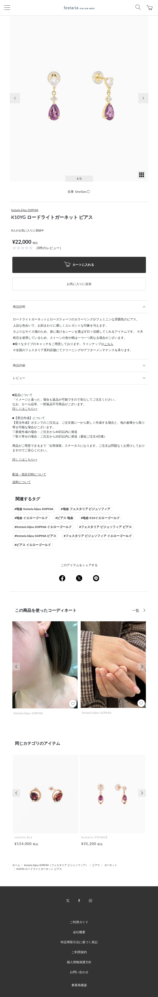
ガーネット (110, 865)
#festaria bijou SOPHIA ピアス (36, 536)
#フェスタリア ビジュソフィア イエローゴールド (98, 536)
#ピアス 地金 (64, 518)
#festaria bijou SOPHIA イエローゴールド (43, 527)
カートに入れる (79, 265)
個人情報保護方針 (79, 962)
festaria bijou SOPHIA (25, 210)
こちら (108, 344)
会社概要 (79, 932)
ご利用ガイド (79, 922)
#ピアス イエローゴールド (33, 545)
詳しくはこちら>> (25, 409)
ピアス (96, 865)
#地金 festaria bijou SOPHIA (34, 509)
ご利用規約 (79, 952)
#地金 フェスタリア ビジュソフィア (85, 509)
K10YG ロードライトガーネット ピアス (39, 868)
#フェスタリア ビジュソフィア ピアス (105, 527)
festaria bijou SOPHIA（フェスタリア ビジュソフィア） (56, 865)
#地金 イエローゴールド (31, 518)
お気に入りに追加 (79, 284)
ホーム (16, 865)
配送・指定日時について (29, 474)
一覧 (136, 610)
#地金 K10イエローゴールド (100, 518)
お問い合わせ (79, 972)
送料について (21, 482)
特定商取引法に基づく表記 (79, 942)
